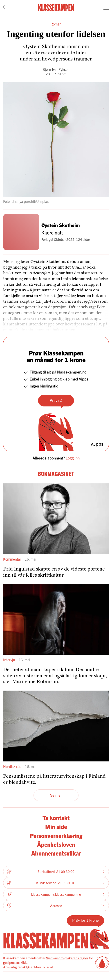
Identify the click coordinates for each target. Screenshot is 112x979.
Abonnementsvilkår (56, 853)
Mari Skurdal (43, 967)
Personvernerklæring (56, 835)
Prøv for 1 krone (85, 920)
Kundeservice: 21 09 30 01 (56, 883)
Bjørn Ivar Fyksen (56, 69)
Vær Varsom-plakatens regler (67, 958)
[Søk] (5, 8)
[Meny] (106, 7)
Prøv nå (56, 400)
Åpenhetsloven (56, 844)
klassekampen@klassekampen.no (56, 894)
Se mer (56, 795)
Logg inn (73, 457)
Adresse (56, 905)
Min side (56, 826)
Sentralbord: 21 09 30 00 (56, 872)
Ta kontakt (56, 817)
